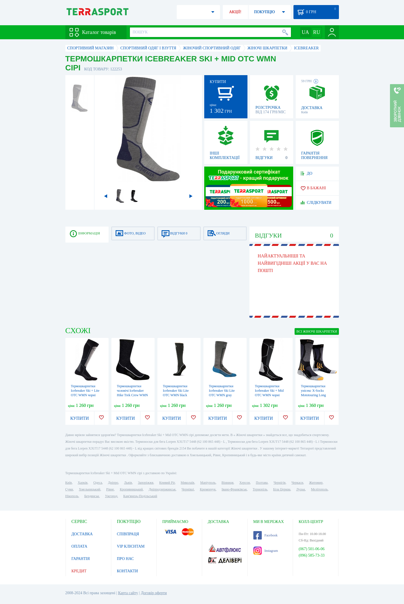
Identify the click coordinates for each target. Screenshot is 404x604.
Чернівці (188, 489)
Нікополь (72, 496)
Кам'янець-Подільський (140, 496)
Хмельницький (89, 489)
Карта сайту (128, 593)
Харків (83, 483)
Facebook (265, 535)
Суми (69, 489)
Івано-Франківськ (234, 489)
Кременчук (208, 489)
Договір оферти (154, 593)
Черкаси (297, 483)
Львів (128, 483)
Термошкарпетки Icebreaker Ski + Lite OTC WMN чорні (85, 390)
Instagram (265, 551)
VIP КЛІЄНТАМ (131, 546)
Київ (68, 483)
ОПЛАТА (80, 546)
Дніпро (113, 483)
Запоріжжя (145, 483)
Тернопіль (260, 489)
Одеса (97, 483)
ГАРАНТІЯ (81, 559)
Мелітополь (319, 489)
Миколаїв (187, 483)
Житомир (316, 483)
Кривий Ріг (167, 483)
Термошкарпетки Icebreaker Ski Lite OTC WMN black (176, 390)
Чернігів (280, 483)
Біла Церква (281, 489)
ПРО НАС (125, 559)
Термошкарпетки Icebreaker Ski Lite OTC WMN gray (222, 390)
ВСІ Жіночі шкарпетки (316, 331)
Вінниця (228, 483)
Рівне (110, 489)
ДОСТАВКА (82, 534)
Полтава (262, 483)
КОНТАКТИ (127, 571)
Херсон (244, 483)
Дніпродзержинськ (162, 489)
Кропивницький (131, 489)
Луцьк (300, 489)
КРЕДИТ (79, 571)
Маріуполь (208, 483)
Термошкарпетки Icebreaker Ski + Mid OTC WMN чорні (269, 390)
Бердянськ (91, 496)
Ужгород (111, 496)
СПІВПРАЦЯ (128, 534)
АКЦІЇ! (235, 12)
